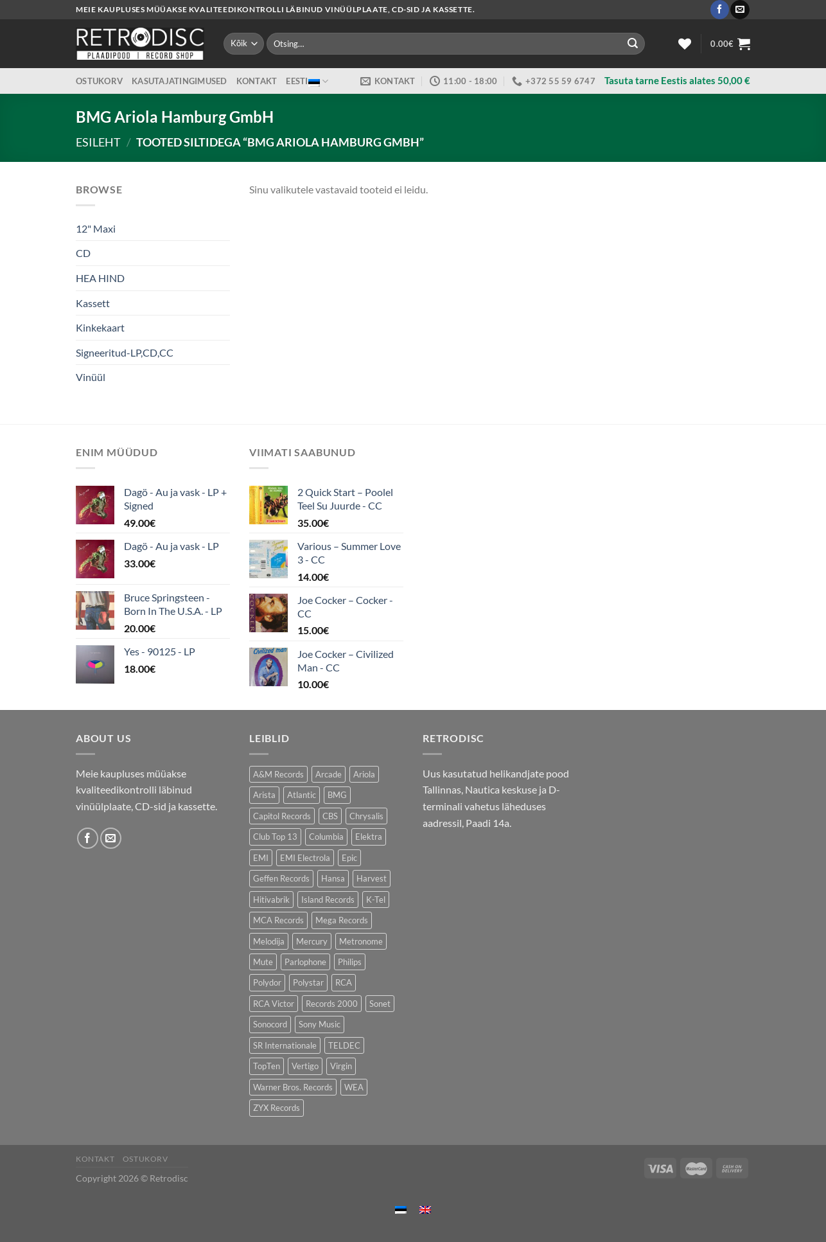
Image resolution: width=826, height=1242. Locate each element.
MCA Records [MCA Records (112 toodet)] (278, 920)
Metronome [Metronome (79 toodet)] (361, 941)
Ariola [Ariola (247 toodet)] (364, 774)
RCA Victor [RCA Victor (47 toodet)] (273, 1003)
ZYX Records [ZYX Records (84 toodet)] (276, 1108)
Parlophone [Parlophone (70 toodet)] (305, 962)
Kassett (93, 303)
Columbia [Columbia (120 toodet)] (326, 836)
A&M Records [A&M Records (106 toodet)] (278, 774)
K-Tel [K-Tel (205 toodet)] (375, 899)
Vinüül (90, 377)
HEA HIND (100, 278)
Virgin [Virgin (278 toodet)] (341, 1066)
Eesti (307, 81)
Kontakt (256, 81)
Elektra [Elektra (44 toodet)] (368, 836)
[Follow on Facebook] (719, 9)
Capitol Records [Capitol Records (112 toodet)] (282, 816)
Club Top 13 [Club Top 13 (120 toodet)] (275, 836)
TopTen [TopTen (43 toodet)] (266, 1066)
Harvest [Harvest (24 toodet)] (371, 878)
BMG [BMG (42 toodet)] (337, 795)
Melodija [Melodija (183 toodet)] (269, 941)
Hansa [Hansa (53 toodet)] (333, 878)
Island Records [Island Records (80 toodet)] (328, 899)
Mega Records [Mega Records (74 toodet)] (341, 920)
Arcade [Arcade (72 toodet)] (328, 774)
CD (83, 253)
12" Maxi (96, 228)
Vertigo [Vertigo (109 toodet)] (305, 1066)
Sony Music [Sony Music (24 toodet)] (319, 1024)
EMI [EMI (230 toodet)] (260, 858)
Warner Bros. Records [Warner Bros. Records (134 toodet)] (293, 1087)
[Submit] (633, 44)
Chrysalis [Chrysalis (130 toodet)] (366, 816)
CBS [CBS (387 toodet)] (330, 816)
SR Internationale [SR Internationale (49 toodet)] (285, 1045)
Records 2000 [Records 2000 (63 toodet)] (332, 1003)
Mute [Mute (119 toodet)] (263, 962)
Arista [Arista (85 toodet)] (264, 795)
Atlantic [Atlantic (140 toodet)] (301, 795)
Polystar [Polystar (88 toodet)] (308, 982)
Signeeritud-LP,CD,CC (124, 352)
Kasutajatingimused (179, 81)
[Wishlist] (684, 44)
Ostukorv (99, 81)
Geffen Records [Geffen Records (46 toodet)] (281, 878)
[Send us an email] (739, 9)
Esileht (98, 142)
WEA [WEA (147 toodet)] (354, 1087)
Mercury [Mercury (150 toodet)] (312, 941)
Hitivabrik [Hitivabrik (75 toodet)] (271, 899)
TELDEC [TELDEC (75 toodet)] (344, 1045)
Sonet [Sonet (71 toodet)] (380, 1003)
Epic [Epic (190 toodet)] (349, 858)
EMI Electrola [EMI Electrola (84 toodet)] (305, 858)
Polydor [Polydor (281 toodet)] (267, 982)
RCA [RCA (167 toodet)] (343, 982)
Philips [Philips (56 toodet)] (350, 962)
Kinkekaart (100, 327)
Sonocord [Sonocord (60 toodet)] (270, 1024)
